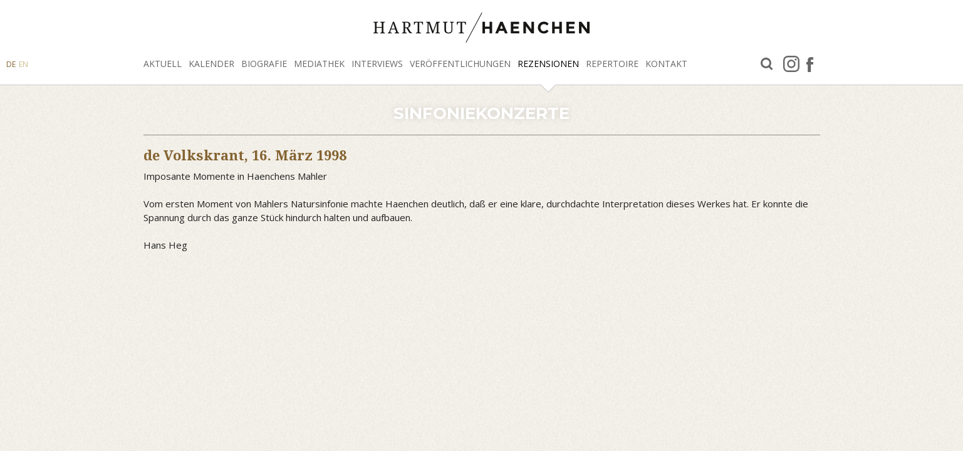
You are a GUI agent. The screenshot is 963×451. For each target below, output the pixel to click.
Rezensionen (548, 64)
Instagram (791, 64)
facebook (809, 64)
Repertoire (612, 64)
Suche (766, 64)
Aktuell (162, 64)
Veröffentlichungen (460, 64)
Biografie (264, 64)
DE (11, 64)
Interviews (377, 64)
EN (23, 64)
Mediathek (319, 64)
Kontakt (666, 64)
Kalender (211, 64)
